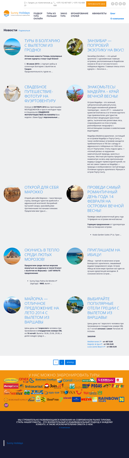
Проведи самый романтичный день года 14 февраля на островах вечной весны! (105, 199)
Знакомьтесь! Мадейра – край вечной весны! (103, 91)
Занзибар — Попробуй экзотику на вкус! (105, 45)
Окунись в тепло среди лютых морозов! (42, 254)
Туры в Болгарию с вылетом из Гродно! (42, 45)
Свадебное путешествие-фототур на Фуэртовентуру (40, 93)
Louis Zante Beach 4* (96, 346)
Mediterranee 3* (94, 341)
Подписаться (24, 30)
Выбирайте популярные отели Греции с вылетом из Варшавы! (103, 308)
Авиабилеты (99, 13)
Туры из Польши (52, 14)
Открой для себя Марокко (42, 189)
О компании (117, 18)
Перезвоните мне (96, 4)
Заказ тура (63, 14)
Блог (112, 13)
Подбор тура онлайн (38, 16)
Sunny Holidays (15, 443)
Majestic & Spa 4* (94, 344)
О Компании (64, 427)
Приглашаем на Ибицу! (103, 252)
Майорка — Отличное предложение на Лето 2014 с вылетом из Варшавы (42, 310)
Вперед (70, 362)
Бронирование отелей (79, 14)
